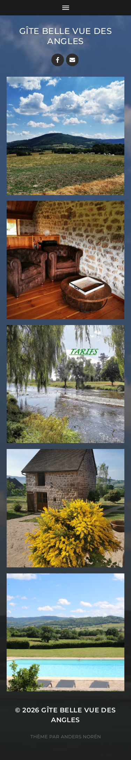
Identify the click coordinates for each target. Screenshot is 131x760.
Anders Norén (81, 736)
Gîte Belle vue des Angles (65, 36)
